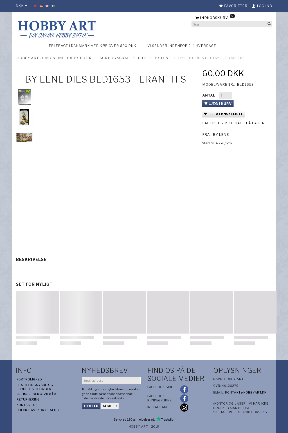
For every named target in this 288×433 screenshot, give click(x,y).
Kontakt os (27, 405)
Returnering (28, 399)
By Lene (221, 135)
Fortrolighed (29, 379)
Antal (209, 95)
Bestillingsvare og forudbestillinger (35, 387)
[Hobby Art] (56, 28)
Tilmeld (91, 406)
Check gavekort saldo (38, 410)
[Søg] (269, 24)
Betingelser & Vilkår (36, 394)
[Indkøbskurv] (232, 18)
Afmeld (110, 406)
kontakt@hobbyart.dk (246, 392)
